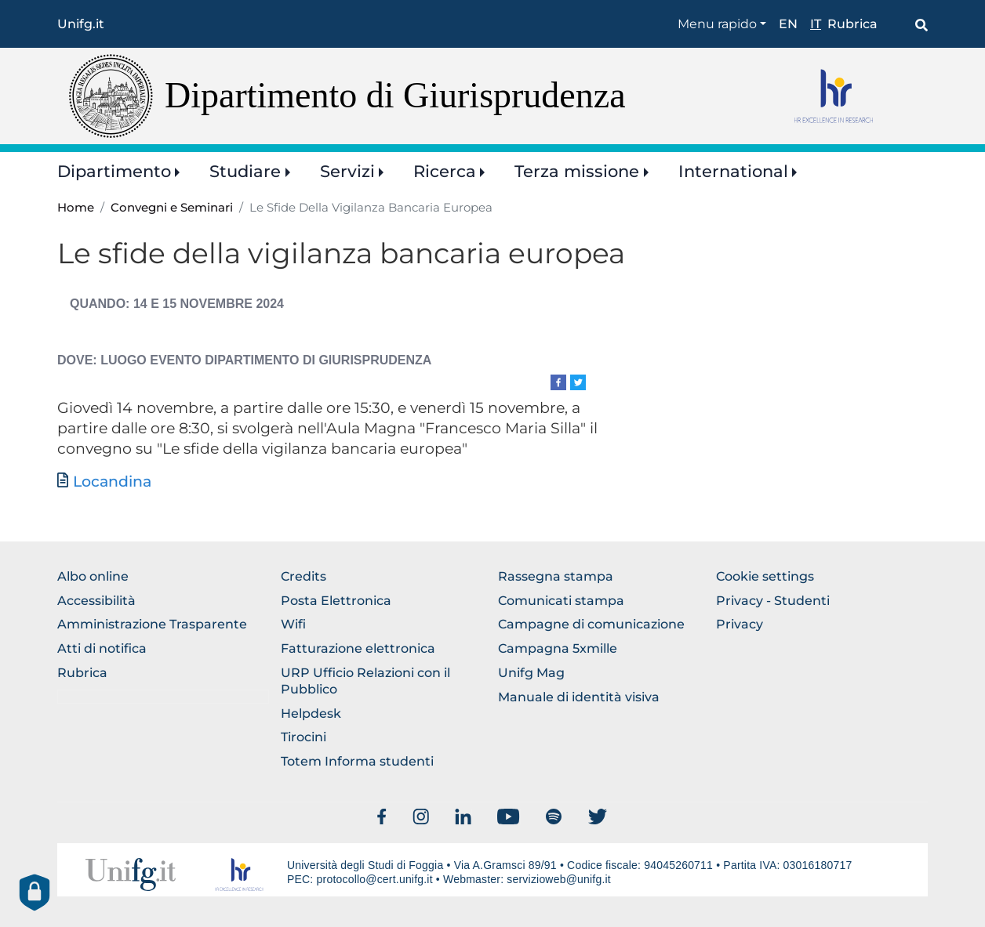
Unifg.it (80, 23)
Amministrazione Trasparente (152, 624)
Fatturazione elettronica (358, 648)
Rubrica (852, 23)
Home (75, 208)
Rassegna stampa (555, 576)
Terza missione (576, 171)
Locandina (112, 482)
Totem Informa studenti (357, 761)
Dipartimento (114, 171)
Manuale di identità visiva (579, 697)
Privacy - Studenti (773, 600)
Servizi (347, 171)
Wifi (293, 624)
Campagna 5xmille (557, 648)
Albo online (93, 576)
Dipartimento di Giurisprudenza (395, 95)
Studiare (245, 171)
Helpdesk (311, 713)
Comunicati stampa (561, 600)
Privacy (739, 624)
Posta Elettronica (336, 600)
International (733, 171)
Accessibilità (96, 600)
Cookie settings (765, 576)
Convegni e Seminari (172, 208)
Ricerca (444, 171)
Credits (303, 576)
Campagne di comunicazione (591, 624)
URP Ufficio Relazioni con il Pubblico (365, 681)
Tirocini (303, 737)
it (815, 23)
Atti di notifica (102, 648)
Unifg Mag (531, 672)
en (788, 23)
